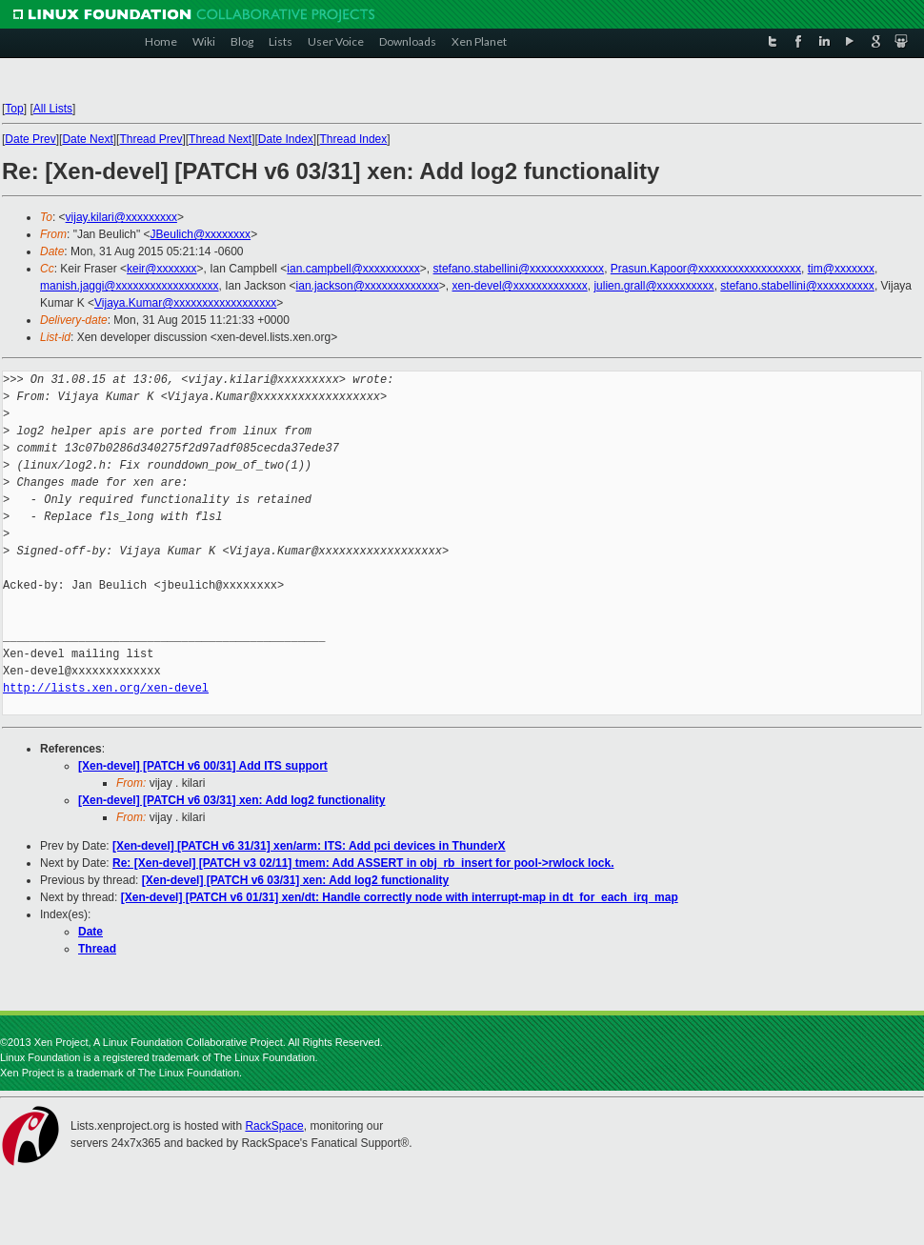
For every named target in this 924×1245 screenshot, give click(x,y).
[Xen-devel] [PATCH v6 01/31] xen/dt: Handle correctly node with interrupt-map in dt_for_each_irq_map (399, 897)
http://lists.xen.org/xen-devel (106, 688)
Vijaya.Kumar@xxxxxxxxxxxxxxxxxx (185, 303)
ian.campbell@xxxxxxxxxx (353, 268)
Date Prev (30, 139)
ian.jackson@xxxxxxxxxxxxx (367, 285)
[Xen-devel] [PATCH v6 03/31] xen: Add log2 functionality (232, 800)
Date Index (285, 139)
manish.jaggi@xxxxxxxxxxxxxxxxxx (129, 285)
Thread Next (220, 139)
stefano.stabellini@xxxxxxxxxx (797, 285)
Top (14, 108)
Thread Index (354, 139)
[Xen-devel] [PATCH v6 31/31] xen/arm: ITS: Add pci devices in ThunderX (309, 846)
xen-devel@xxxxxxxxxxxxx (520, 285)
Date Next (87, 139)
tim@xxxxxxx (841, 268)
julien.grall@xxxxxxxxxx (653, 285)
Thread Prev (150, 139)
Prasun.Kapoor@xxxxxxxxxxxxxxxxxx (706, 268)
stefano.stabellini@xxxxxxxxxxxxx (519, 268)
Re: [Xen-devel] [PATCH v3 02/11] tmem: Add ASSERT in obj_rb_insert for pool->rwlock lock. (362, 863)
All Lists (52, 108)
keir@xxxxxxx (162, 268)
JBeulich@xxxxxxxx (201, 234)
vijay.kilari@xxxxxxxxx (121, 217)
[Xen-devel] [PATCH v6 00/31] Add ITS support (203, 766)
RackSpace (274, 1126)
